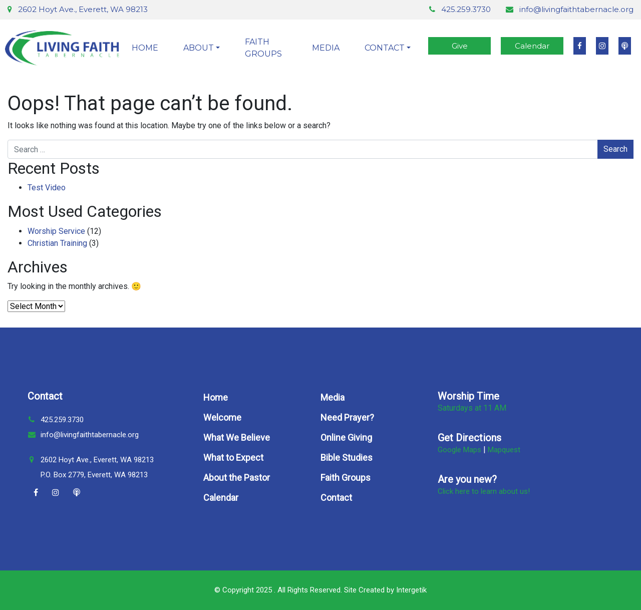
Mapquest (504, 449)
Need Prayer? (347, 417)
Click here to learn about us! (484, 491)
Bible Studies (346, 457)
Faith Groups (263, 48)
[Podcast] (76, 492)
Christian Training (57, 243)
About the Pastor (236, 477)
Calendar (532, 46)
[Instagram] (55, 492)
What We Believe (236, 437)
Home (145, 48)
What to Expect (233, 457)
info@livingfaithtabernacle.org (576, 9)
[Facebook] (36, 492)
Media (326, 48)
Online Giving (346, 437)
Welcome (222, 417)
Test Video (47, 187)
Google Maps (459, 449)
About (198, 48)
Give (460, 46)
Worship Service (56, 231)
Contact (385, 48)
